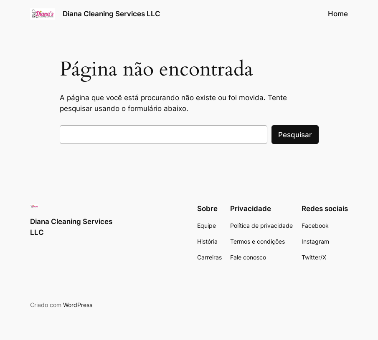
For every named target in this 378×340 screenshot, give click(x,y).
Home (338, 14)
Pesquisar (295, 135)
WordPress (77, 304)
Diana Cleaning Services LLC (111, 13)
